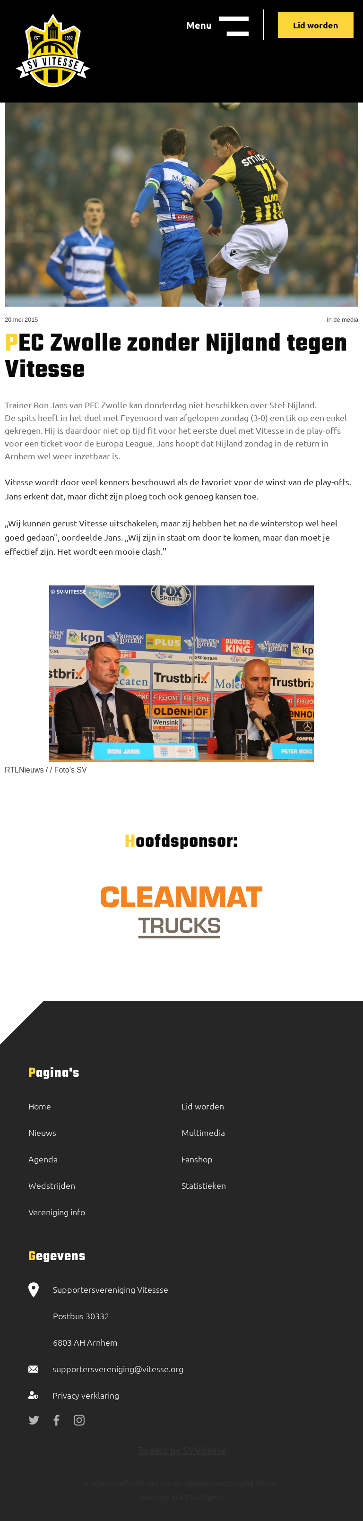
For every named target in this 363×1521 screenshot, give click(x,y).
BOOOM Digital (196, 1497)
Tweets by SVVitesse (182, 1450)
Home (39, 1105)
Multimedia (203, 1132)
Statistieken (204, 1185)
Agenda (43, 1158)
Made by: (155, 1497)
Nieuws (42, 1132)
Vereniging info (56, 1211)
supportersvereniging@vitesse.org (117, 1368)
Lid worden (315, 24)
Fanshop (197, 1158)
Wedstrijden (51, 1185)
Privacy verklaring (85, 1395)
